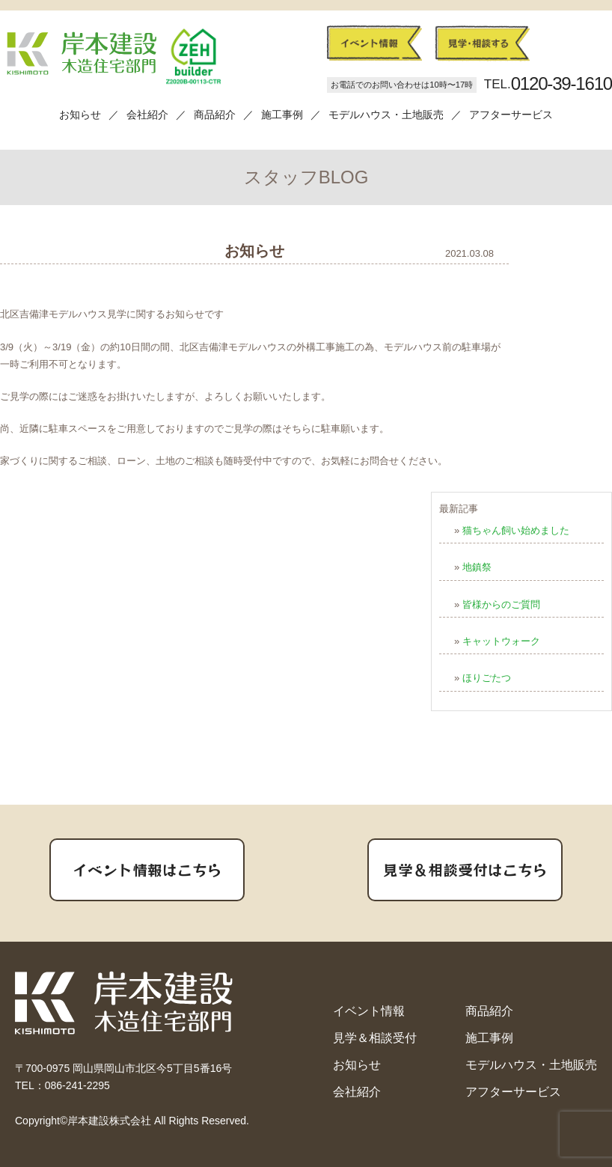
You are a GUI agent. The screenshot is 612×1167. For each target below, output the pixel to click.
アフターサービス (511, 115)
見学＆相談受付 (375, 1038)
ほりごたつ (486, 677)
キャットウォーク (501, 641)
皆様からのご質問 (501, 604)
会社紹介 (147, 115)
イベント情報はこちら (147, 869)
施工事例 (282, 115)
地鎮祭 (477, 567)
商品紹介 (215, 115)
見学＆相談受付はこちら (465, 869)
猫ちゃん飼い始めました (515, 530)
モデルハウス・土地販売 (386, 115)
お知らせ (80, 115)
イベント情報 (369, 1011)
